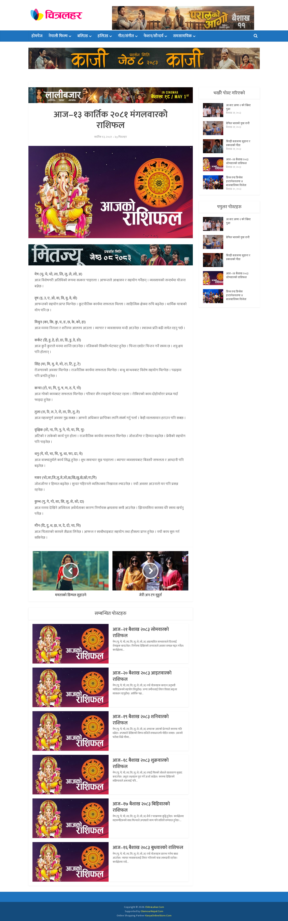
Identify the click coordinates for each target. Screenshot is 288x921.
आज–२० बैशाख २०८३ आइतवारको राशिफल (143, 676)
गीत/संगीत (126, 35)
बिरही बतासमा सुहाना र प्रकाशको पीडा (238, 144)
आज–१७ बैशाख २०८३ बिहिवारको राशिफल (143, 807)
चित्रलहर (122, 137)
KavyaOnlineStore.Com (158, 915)
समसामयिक (182, 35)
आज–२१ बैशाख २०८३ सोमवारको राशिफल (142, 632)
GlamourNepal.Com (152, 911)
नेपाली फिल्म (58, 35)
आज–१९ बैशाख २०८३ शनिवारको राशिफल (142, 720)
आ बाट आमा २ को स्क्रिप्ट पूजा (238, 108)
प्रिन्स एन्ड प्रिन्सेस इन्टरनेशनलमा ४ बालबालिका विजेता (236, 182)
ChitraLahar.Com (154, 907)
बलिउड (82, 35)
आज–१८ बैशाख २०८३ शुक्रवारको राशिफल (142, 763)
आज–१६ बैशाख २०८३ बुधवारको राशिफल (141, 850)
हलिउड (103, 35)
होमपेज (36, 35)
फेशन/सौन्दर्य (153, 35)
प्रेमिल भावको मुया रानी (238, 124)
